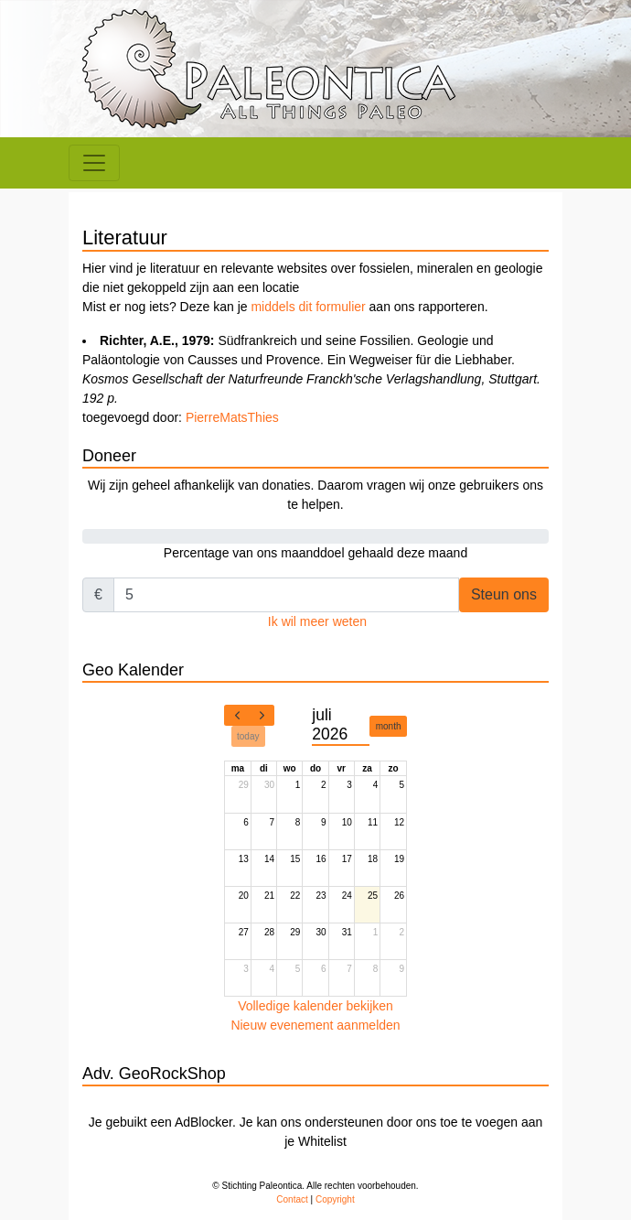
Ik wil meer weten (317, 621)
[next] (261, 716)
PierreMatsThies (232, 417)
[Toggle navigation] (94, 163)
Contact (291, 1199)
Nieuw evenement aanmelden (315, 1025)
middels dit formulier (308, 306)
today (248, 736)
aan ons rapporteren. (427, 306)
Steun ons (504, 594)
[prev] (237, 716)
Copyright (335, 1199)
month (388, 726)
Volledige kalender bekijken (315, 1006)
